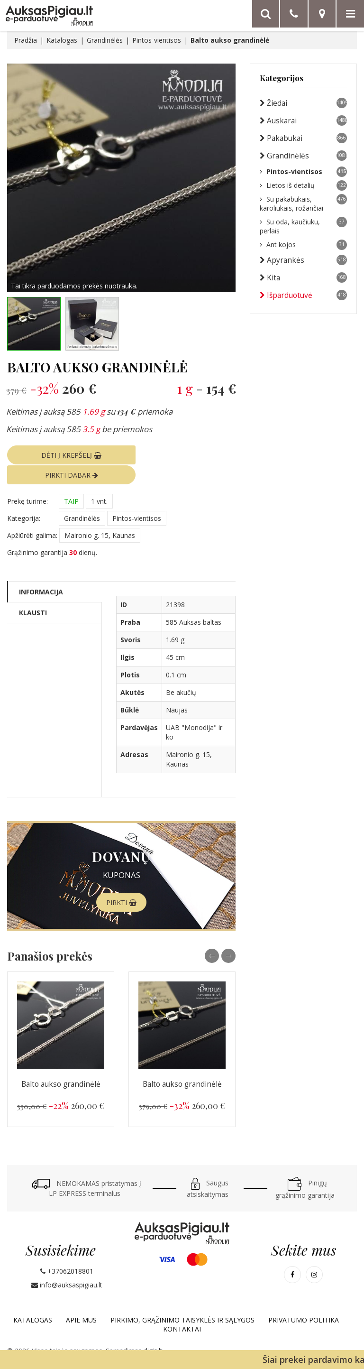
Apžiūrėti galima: (32, 514)
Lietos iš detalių (303, 185)
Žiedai (303, 103)
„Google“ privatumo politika (227, 1341)
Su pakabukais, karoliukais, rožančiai (303, 203)
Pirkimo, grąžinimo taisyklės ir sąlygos (182, 1299)
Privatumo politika (303, 1299)
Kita (303, 277)
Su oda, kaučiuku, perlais (303, 226)
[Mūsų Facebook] (292, 1254)
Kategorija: (23, 497)
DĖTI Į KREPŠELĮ (62, 454)
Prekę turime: (27, 480)
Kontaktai (182, 1308)
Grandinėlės (105, 40)
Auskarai (303, 120)
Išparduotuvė (303, 295)
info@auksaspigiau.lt (66, 1264)
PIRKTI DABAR (180, 454)
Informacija (41, 571)
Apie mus (81, 1299)
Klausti (33, 592)
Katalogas (61, 40)
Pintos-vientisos (156, 40)
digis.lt (153, 1330)
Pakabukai (303, 138)
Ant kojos (303, 245)
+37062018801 (66, 1250)
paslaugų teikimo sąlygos (315, 1341)
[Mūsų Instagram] (314, 1254)
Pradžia (25, 40)
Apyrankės (303, 260)
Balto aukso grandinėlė (60, 1064)
